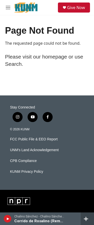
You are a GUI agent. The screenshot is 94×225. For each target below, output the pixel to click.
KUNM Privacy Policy (26, 172)
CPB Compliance (23, 161)
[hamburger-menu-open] (8, 8)
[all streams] (87, 218)
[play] (8, 218)
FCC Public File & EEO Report (34, 139)
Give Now (76, 7)
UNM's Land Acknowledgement (34, 150)
